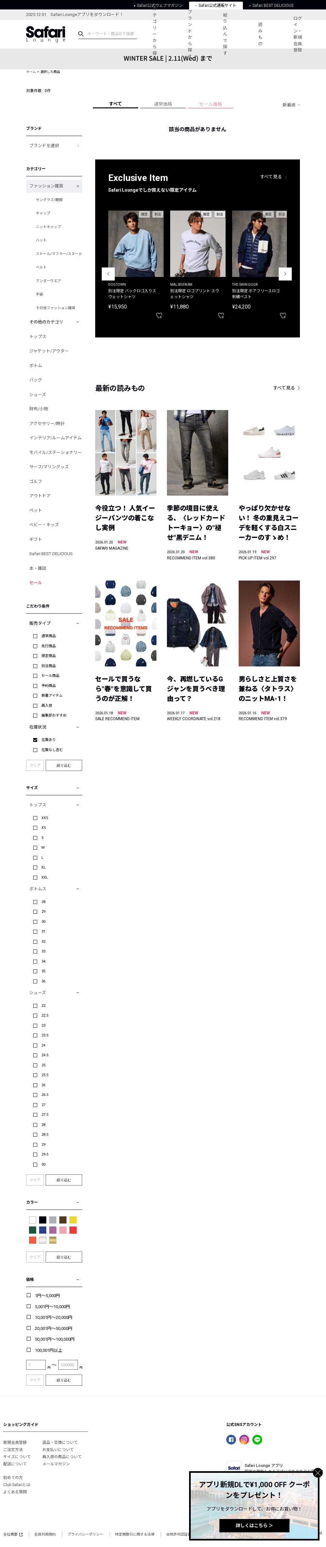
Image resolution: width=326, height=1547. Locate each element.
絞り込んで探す (225, 34)
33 (43, 951)
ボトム (35, 365)
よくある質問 (15, 1492)
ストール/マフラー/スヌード (59, 254)
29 (43, 912)
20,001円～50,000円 (53, 1328)
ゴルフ (35, 481)
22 (43, 1006)
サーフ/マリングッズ (49, 466)
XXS (44, 818)
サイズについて (17, 1457)
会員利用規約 (45, 1534)
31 (43, 931)
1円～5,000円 (47, 1295)
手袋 (39, 294)
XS (43, 828)
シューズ (37, 394)
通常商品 (48, 636)
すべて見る (271, 176)
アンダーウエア (48, 281)
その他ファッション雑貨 (55, 308)
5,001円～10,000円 (52, 1306)
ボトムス (37, 888)
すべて (115, 103)
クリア (35, 765)
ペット (35, 510)
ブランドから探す (190, 34)
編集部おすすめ (54, 715)
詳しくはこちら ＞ (254, 1525)
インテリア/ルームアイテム (55, 437)
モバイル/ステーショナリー (55, 452)
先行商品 (48, 646)
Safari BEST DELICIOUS (51, 553)
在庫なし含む (52, 750)
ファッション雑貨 (46, 186)
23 (43, 1025)
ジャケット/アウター (49, 351)
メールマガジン (56, 1464)
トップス (37, 336)
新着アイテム (52, 695)
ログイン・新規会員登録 (297, 34)
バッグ (35, 379)
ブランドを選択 (44, 145)
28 (43, 902)
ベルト (41, 267)
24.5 (44, 1055)
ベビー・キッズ (44, 524)
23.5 (44, 1035)
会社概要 (12, 1534)
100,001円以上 (48, 1350)
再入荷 (46, 706)
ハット (41, 240)
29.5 (44, 1154)
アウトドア (40, 495)
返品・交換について (60, 1442)
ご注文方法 (13, 1449)
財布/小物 (38, 408)
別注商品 (48, 666)
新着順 (289, 105)
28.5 (44, 1134)
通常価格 (163, 104)
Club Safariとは (16, 1485)
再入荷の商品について (62, 1457)
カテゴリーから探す (155, 34)
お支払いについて (58, 1449)
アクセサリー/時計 (47, 423)
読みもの (260, 34)
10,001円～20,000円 (53, 1317)
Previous (108, 274)
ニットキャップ (48, 227)
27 (43, 1105)
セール (35, 582)
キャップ (43, 213)
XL (43, 867)
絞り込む (64, 765)
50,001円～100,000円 (55, 1339)
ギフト (35, 539)
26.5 (44, 1095)
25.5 (44, 1075)
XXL (44, 877)
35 (43, 971)
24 (43, 1045)
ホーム (31, 72)
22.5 (44, 1015)
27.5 (44, 1115)
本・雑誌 (37, 568)
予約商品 (48, 686)
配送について (15, 1464)
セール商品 (50, 676)
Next (285, 274)
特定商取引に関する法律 (135, 1534)
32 (43, 941)
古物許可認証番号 (180, 1534)
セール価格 (210, 104)
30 (43, 922)
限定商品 (48, 656)
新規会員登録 (15, 1442)
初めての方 (13, 1477)
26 (43, 1085)
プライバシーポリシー (85, 1534)
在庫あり (48, 740)
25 (43, 1065)
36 (43, 981)
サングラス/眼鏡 (49, 200)
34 (43, 961)
